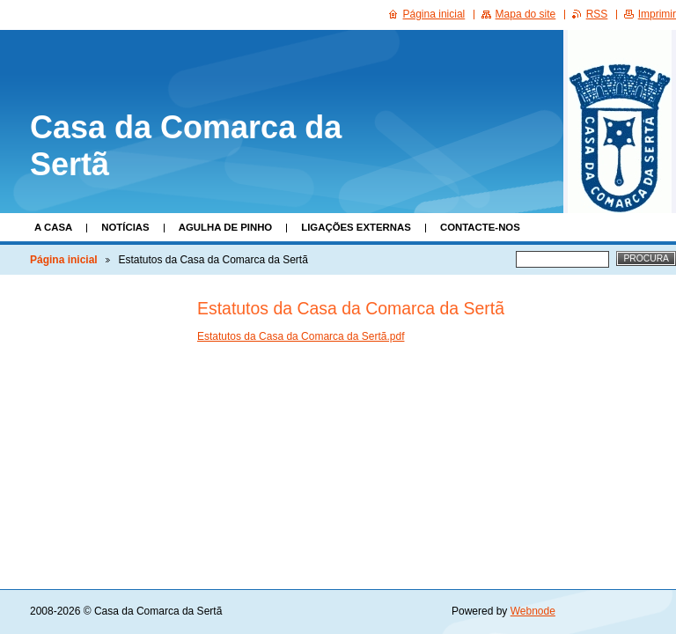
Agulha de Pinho (226, 227)
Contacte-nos (480, 227)
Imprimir (657, 14)
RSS (597, 14)
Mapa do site (526, 14)
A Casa (53, 227)
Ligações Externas (356, 227)
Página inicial (64, 260)
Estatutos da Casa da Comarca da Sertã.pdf (300, 336)
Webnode (533, 611)
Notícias (125, 227)
